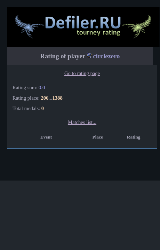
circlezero (106, 56)
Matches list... (82, 122)
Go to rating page (82, 73)
